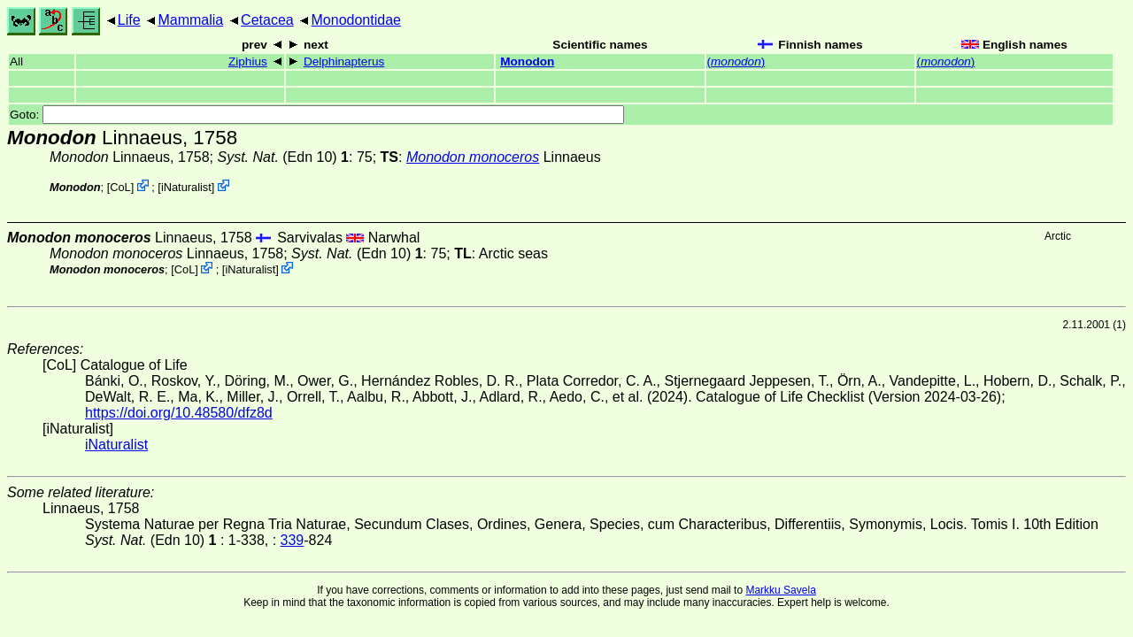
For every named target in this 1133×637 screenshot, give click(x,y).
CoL (120, 187)
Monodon (527, 61)
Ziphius (247, 61)
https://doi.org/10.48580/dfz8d (179, 412)
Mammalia (190, 19)
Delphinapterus (344, 61)
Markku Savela (780, 590)
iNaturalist (186, 187)
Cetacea (267, 19)
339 (292, 540)
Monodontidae (356, 19)
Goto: (317, 114)
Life (129, 19)
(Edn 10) (283, 157)
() (736, 61)
